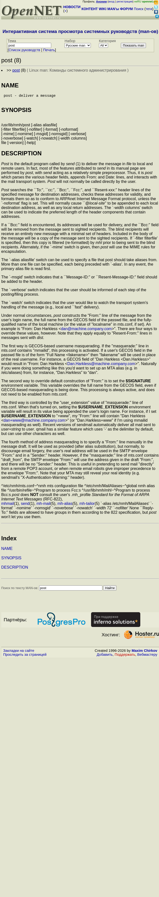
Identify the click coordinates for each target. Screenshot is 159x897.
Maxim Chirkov (144, 653)
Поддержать (125, 656)
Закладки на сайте (18, 653)
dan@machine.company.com (86, 331)
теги (149, 9)
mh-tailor (87, 505)
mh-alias (65, 505)
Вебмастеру (147, 656)
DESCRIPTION (14, 569)
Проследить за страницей (25, 656)
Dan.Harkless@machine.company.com (101, 366)
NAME (7, 550)
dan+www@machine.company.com (34, 422)
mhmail (7, 505)
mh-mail (43, 505)
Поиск (138, 9)
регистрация (125, 1)
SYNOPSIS (11, 560)
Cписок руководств (24, 50)
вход (111, 1)
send (25, 505)
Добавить (105, 656)
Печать (49, 50)
